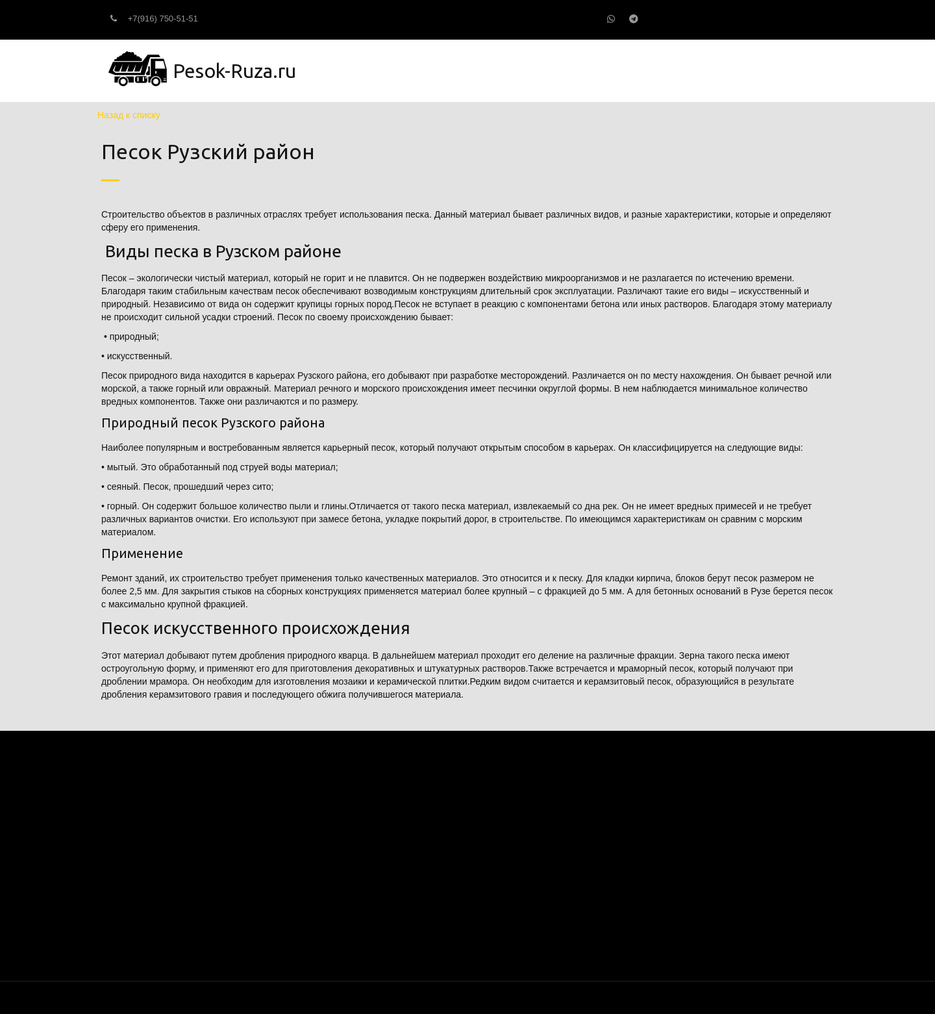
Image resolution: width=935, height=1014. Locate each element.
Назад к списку (128, 115)
